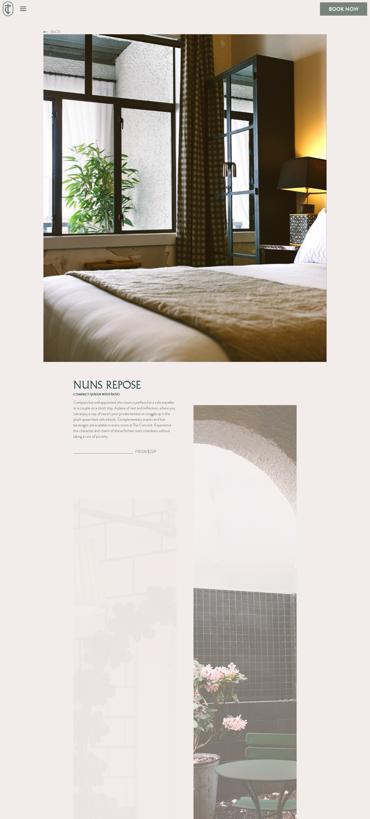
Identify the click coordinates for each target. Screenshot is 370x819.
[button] (23, 9)
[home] (8, 9)
